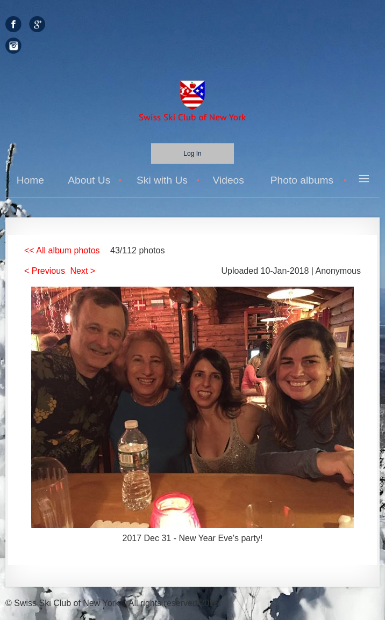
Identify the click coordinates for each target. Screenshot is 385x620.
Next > (83, 270)
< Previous (44, 270)
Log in (192, 153)
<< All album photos (62, 250)
